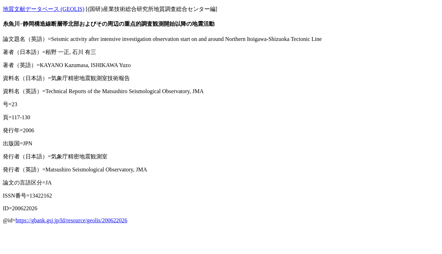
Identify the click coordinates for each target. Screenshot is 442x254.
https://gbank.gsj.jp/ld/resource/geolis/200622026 (71, 220)
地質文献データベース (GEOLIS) (44, 9)
